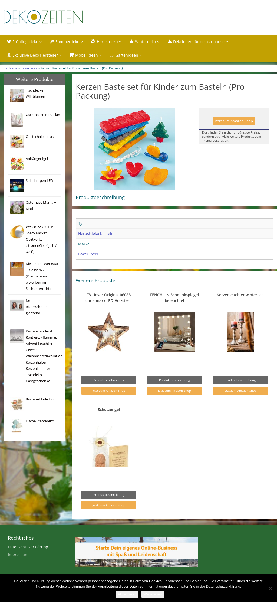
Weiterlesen (152, 594)
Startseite (10, 68)
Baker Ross (29, 68)
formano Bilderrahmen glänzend (37, 306)
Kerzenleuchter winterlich (240, 294)
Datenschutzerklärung (28, 546)
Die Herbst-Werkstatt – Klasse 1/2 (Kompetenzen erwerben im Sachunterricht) (43, 276)
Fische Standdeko (40, 421)
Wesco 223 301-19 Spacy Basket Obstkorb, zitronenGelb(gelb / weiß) (41, 239)
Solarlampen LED (39, 180)
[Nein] (270, 588)
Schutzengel (109, 409)
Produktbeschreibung (108, 380)
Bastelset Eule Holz (41, 399)
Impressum (18, 554)
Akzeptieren (127, 594)
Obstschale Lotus (40, 136)
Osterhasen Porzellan (43, 114)
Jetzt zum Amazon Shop (234, 121)
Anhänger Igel (37, 158)
